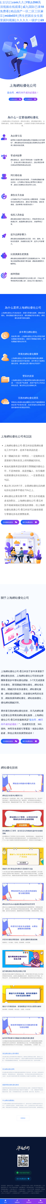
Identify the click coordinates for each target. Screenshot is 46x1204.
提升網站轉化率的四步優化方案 (14, 971)
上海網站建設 (21, 1189)
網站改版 (5, 1191)
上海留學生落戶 (38, 1191)
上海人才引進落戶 (6, 1193)
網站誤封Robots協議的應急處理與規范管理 (18, 904)
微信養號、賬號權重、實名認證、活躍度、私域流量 (16, 1009)
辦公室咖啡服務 (14, 1187)
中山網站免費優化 (8, 1100)
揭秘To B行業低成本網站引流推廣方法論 (17, 869)
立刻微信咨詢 (15, 99)
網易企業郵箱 (13, 1191)
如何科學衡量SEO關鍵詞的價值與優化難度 (18, 1038)
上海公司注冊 (30, 1189)
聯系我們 (29, 1201)
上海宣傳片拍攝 (25, 1185)
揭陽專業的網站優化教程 (10, 1085)
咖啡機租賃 (22, 1187)
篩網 (31, 1185)
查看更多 (23, 1118)
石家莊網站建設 (39, 1187)
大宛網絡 (16, 1185)
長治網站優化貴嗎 (8, 1069)
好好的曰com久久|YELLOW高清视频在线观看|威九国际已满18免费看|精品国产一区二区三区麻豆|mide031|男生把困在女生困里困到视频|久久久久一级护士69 (22, 11)
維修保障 (37, 1189)
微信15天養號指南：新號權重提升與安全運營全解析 (21, 1006)
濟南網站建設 (4, 1189)
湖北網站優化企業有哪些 (10, 1053)
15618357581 (23, 1173)
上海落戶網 (30, 1191)
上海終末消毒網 (34, 1193)
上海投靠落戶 (25, 1193)
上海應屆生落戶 (16, 1193)
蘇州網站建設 (37, 1185)
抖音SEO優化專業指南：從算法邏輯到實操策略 (20, 939)
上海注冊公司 (13, 1189)
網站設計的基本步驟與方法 (12, 795)
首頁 (5, 1201)
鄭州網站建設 (30, 1187)
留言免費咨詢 (30, 99)
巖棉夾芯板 (10, 1185)
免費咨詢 (17, 1201)
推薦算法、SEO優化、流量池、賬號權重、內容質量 (16, 942)
